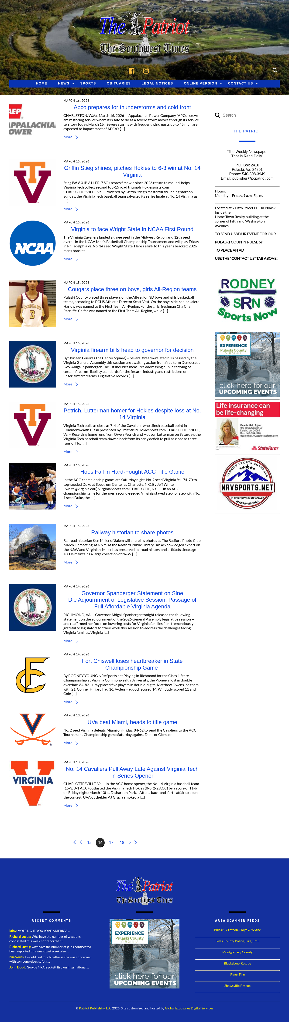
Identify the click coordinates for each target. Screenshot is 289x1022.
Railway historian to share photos (132, 532)
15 (89, 842)
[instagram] (147, 70)
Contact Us (240, 83)
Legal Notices (157, 83)
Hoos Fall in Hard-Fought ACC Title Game (132, 472)
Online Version (200, 83)
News (63, 83)
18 (122, 842)
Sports (88, 83)
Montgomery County (237, 952)
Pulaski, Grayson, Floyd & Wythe (237, 930)
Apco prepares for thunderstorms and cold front (132, 107)
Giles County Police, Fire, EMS (237, 941)
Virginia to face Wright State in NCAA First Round (132, 229)
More (67, 137)
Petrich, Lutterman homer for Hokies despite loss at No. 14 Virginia (132, 414)
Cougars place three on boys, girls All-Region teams (132, 289)
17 (111, 842)
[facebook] (132, 70)
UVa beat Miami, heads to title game (132, 722)
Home (41, 83)
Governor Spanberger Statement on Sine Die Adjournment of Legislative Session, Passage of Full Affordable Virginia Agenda (132, 600)
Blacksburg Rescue (237, 963)
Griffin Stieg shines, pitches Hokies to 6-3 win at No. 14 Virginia (132, 171)
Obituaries (119, 83)
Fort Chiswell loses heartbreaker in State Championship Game (132, 664)
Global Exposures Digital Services (189, 1008)
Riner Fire (237, 974)
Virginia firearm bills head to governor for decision (132, 350)
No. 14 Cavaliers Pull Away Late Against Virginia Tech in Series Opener (132, 772)
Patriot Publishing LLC (95, 1008)
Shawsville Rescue (237, 986)
